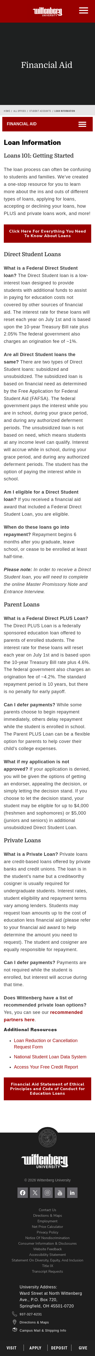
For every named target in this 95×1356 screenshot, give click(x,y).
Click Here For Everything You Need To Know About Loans (47, 233)
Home (7, 111)
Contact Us (47, 1210)
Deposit (59, 1348)
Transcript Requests (47, 1271)
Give (83, 1348)
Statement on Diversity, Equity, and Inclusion (47, 1260)
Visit (12, 1348)
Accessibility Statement (47, 1254)
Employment (47, 1221)
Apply (35, 1348)
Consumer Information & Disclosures (47, 1243)
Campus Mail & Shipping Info (43, 1330)
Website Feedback (47, 1249)
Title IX (47, 1265)
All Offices (19, 111)
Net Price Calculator (47, 1226)
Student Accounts (40, 111)
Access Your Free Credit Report (46, 1067)
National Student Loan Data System (50, 1056)
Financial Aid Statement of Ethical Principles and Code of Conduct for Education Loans (47, 1088)
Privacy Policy (47, 1232)
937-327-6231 (31, 1314)
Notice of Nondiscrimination (47, 1238)
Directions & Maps (47, 1215)
